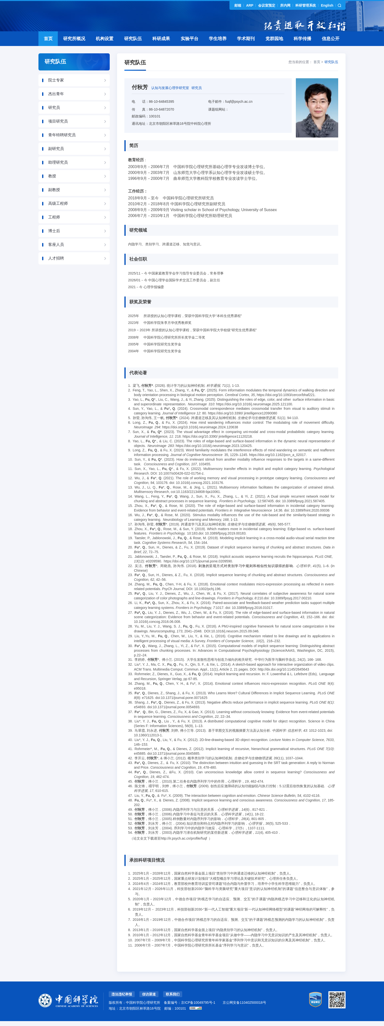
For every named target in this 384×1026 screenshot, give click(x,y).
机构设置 (104, 49)
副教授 (54, 200)
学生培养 (218, 49)
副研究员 (56, 159)
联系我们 (173, 1005)
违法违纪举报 (121, 1005)
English (327, 5)
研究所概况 (74, 49)
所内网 (285, 5)
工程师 (54, 228)
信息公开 (330, 49)
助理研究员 (58, 173)
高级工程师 (58, 214)
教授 (52, 187)
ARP (249, 5)
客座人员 (56, 255)
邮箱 (237, 5)
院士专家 (56, 91)
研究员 (54, 118)
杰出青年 (56, 105)
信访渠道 (149, 1005)
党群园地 (274, 49)
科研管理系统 (305, 5)
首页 (48, 49)
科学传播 (302, 49)
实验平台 (189, 49)
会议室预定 (266, 5)
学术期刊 (246, 49)
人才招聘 (56, 269)
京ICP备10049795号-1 (198, 1013)
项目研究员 (58, 132)
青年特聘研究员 (62, 146)
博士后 (54, 241)
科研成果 (161, 49)
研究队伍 (133, 49)
